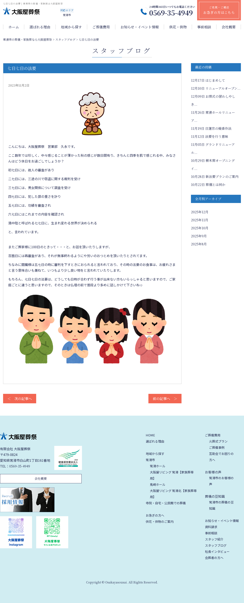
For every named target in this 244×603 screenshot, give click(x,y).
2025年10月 (199, 228)
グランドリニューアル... (213, 148)
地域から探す (71, 26)
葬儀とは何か (208, 184)
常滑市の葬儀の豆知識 (221, 505)
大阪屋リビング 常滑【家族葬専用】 (172, 475)
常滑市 (150, 460)
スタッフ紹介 (214, 539)
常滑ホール (157, 466)
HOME (150, 435)
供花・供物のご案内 (159, 521)
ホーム (13, 26)
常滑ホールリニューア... (213, 116)
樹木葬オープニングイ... (213, 164)
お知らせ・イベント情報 (139, 26)
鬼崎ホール (157, 484)
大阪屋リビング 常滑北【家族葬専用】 (173, 493)
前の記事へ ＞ (165, 398)
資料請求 (211, 527)
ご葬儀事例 (216, 447)
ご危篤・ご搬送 (219, 10)
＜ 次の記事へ (19, 398)
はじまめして (208, 80)
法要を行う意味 (209, 136)
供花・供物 (178, 26)
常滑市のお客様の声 (221, 481)
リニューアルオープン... (216, 88)
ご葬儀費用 (101, 26)
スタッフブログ (216, 545)
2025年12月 (199, 212)
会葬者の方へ (214, 557)
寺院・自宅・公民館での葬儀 (166, 503)
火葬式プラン (218, 441)
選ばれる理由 (39, 26)
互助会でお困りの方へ (221, 456)
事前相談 (204, 26)
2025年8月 (199, 244)
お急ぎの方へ (155, 515)
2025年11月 (199, 220)
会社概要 (229, 26)
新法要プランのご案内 (214, 176)
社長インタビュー (217, 551)
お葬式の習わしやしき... (213, 100)
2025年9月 (199, 236)
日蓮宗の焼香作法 (211, 128)
